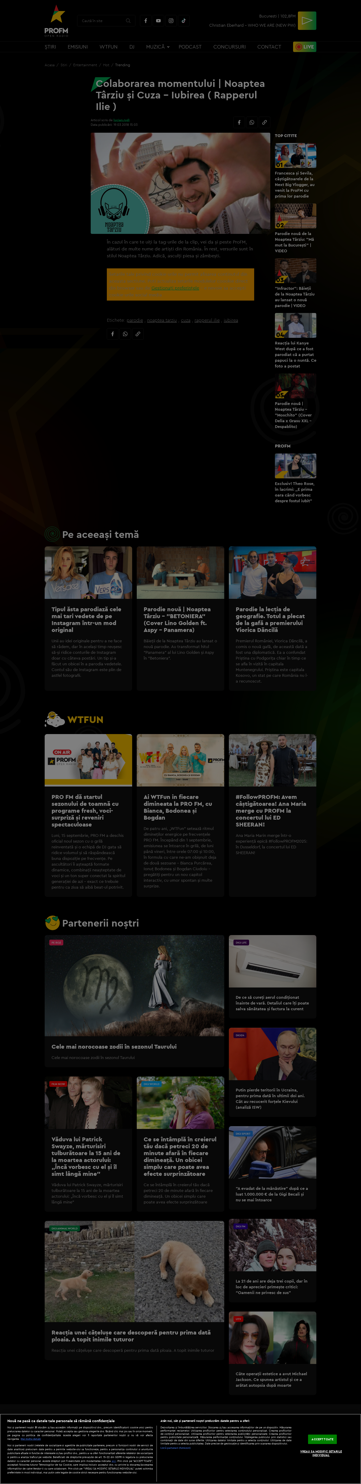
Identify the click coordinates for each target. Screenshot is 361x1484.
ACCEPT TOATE (322, 1439)
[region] (180, 1449)
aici (114, 1461)
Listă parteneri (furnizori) (175, 1448)
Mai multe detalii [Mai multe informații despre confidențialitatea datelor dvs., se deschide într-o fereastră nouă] (31, 1439)
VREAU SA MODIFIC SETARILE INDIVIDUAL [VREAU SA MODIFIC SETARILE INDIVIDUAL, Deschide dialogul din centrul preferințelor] (321, 1453)
